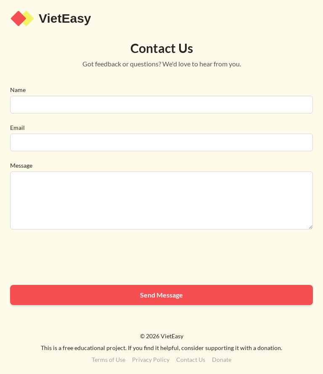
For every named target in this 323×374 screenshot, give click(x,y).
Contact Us (190, 359)
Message (21, 165)
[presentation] (74, 258)
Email (17, 127)
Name (18, 89)
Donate (221, 359)
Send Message (161, 295)
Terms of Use (108, 359)
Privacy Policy (150, 359)
